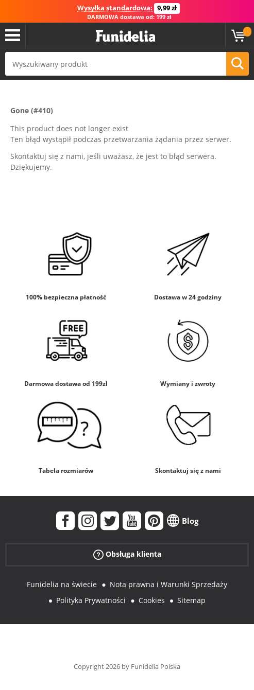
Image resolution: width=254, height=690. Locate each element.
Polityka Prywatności (91, 600)
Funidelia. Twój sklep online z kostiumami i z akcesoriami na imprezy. (125, 36)
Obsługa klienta (127, 554)
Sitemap (191, 600)
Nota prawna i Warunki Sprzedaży (168, 584)
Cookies (152, 600)
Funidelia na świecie (62, 584)
